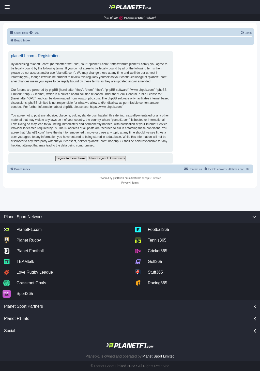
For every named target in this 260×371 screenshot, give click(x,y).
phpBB (117, 178)
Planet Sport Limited (159, 356)
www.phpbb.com (89, 98)
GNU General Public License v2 (139, 94)
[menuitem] (34, 33)
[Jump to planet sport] (132, 18)
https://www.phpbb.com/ (106, 107)
